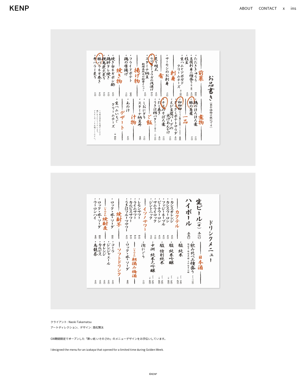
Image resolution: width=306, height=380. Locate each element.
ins (293, 8)
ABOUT (246, 8)
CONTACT (268, 8)
